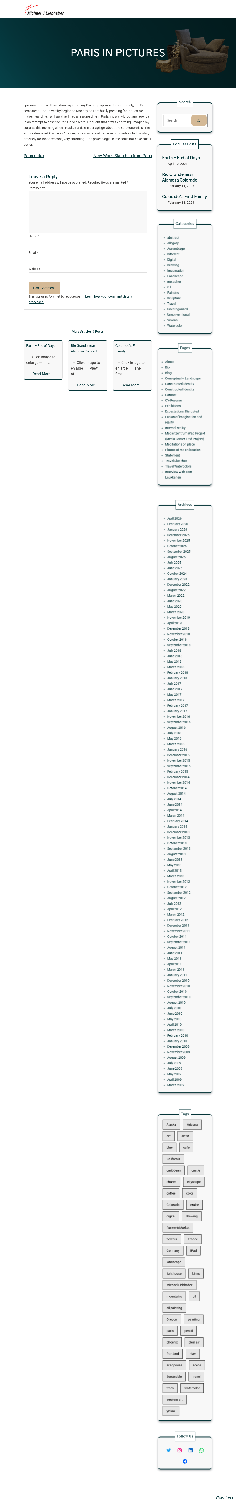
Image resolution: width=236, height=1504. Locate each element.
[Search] (198, 120)
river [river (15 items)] (190, 1323)
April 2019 (178, 685)
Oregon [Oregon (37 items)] (176, 1301)
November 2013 (180, 824)
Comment (37, 188)
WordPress (224, 1497)
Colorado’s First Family (184, 197)
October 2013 (179, 827)
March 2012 (179, 874)
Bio (173, 385)
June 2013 (178, 838)
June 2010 (178, 938)
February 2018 (180, 717)
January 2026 (179, 624)
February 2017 (180, 738)
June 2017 (178, 728)
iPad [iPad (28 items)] (190, 1257)
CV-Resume (177, 406)
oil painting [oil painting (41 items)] (178, 1294)
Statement (177, 442)
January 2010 (179, 956)
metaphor (177, 281)
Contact (175, 402)
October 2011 (179, 888)
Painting (177, 288)
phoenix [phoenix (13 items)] (176, 1316)
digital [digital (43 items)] (176, 1234)
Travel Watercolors (180, 449)
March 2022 (179, 667)
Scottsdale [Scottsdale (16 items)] (178, 1338)
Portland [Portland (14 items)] (177, 1323)
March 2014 (179, 810)
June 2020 (178, 670)
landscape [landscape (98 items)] (177, 1264)
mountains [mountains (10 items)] (178, 1286)
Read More (42, 374)
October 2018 (179, 695)
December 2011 (180, 881)
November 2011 (180, 885)
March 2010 (179, 949)
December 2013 (180, 820)
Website (34, 269)
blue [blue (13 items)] (175, 1190)
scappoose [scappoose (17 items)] (178, 1331)
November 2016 (180, 746)
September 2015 (181, 778)
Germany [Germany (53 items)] (177, 1257)
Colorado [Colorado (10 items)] (177, 1227)
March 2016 (179, 763)
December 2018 (180, 688)
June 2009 (178, 974)
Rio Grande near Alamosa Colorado (179, 177)
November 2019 (180, 681)
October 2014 (179, 792)
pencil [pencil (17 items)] (187, 1309)
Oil (174, 284)
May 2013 (177, 842)
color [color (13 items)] (188, 1219)
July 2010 (177, 935)
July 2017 (177, 724)
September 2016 (181, 749)
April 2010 (178, 945)
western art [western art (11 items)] (178, 1353)
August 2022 (179, 663)
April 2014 (178, 806)
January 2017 (179, 742)
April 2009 (178, 981)
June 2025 (178, 649)
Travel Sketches (179, 445)
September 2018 (181, 699)
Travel (176, 295)
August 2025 (179, 642)
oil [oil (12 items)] (191, 1286)
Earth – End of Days (181, 158)
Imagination (179, 273)
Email (34, 252)
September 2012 (181, 860)
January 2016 (179, 767)
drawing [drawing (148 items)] (189, 1234)
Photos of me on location (183, 438)
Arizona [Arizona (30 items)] (189, 1175)
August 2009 (179, 967)
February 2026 (180, 620)
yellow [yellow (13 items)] (176, 1361)
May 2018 (177, 710)
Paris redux (34, 155)
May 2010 (177, 942)
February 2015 (180, 781)
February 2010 (180, 953)
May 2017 (177, 731)
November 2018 (180, 692)
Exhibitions (177, 410)
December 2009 (180, 960)
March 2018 (179, 713)
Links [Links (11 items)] (192, 1271)
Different (177, 263)
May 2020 (177, 674)
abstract (177, 252)
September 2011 (181, 892)
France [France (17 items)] (190, 1249)
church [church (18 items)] (176, 1212)
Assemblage (179, 259)
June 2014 (178, 803)
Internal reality (178, 424)
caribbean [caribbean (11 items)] (177, 1204)
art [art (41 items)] (174, 1182)
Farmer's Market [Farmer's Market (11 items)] (180, 1242)
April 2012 (178, 870)
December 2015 (180, 770)
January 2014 (179, 817)
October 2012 (179, 856)
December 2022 (180, 660)
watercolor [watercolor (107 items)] (190, 1346)
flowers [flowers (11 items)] (176, 1249)
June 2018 (178, 706)
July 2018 (177, 702)
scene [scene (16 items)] (192, 1331)
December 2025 (180, 628)
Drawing (177, 270)
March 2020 (179, 678)
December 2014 (180, 785)
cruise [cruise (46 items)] (191, 1227)
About (175, 381)
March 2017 (179, 735)
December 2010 (180, 917)
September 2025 (181, 638)
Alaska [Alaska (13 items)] (176, 1175)
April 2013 (178, 845)
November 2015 (180, 774)
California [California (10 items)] (177, 1197)
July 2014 (177, 799)
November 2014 (180, 788)
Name (34, 236)
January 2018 (179, 720)
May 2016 (177, 760)
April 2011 (178, 906)
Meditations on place (181, 435)
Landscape (178, 277)
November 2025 (180, 631)
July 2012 (177, 867)
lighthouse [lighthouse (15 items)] (177, 1271)
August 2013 (179, 835)
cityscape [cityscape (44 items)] (190, 1212)
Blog (174, 388)
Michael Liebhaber (19, 1497)
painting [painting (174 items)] (190, 1301)
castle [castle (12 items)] (192, 1204)
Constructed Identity (181, 395)
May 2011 (177, 902)
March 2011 (179, 909)
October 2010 (179, 924)
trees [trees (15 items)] (175, 1346)
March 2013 (179, 849)
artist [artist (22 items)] (184, 1182)
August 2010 (179, 931)
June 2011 (178, 899)
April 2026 (178, 617)
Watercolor (178, 309)
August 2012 (179, 863)
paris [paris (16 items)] (175, 1309)
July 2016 (177, 756)
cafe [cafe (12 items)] (186, 1190)
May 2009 (177, 977)
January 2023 (179, 656)
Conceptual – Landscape (183, 392)
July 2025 (177, 645)
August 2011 (179, 895)
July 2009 (177, 970)
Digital (176, 266)
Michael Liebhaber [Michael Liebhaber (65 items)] (181, 1279)
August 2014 (179, 795)
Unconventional (180, 302)
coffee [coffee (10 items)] (176, 1219)
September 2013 (181, 831)
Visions (176, 306)
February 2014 (180, 813)
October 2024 (179, 653)
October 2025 (179, 635)
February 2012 (180, 877)
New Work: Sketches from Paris (122, 155)
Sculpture (177, 291)
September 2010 (181, 927)
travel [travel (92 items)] (192, 1338)
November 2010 (180, 920)
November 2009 (180, 963)
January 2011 (179, 913)
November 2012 (180, 852)
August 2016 (179, 753)
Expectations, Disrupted (183, 413)
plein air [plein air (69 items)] (190, 1316)
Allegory (177, 255)
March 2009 (179, 985)
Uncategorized (180, 298)
